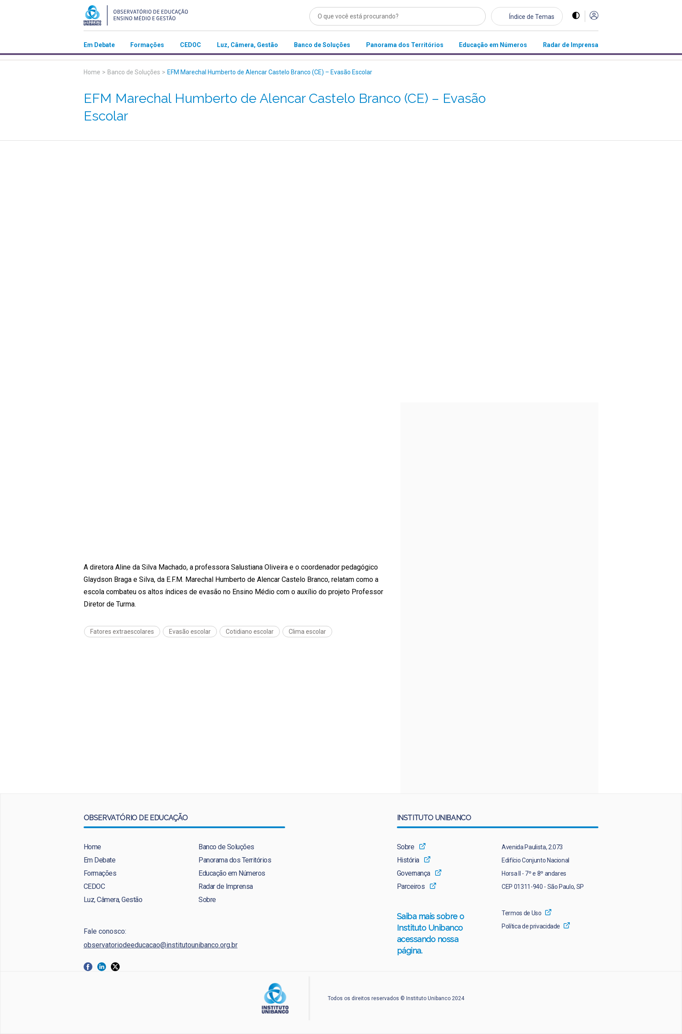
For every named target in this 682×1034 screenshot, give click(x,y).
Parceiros (411, 886)
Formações (100, 873)
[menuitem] (99, 44)
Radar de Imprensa (225, 886)
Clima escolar (307, 631)
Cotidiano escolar (250, 631)
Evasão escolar (190, 631)
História (408, 860)
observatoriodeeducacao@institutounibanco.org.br (161, 945)
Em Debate (100, 860)
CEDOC (94, 886)
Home (92, 72)
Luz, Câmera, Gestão (113, 899)
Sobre (207, 899)
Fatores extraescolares (122, 631)
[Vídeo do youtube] (341, 271)
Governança (413, 873)
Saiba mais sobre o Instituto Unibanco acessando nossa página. (440, 934)
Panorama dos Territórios (234, 860)
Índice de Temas (531, 16)
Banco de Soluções (133, 72)
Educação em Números (231, 873)
